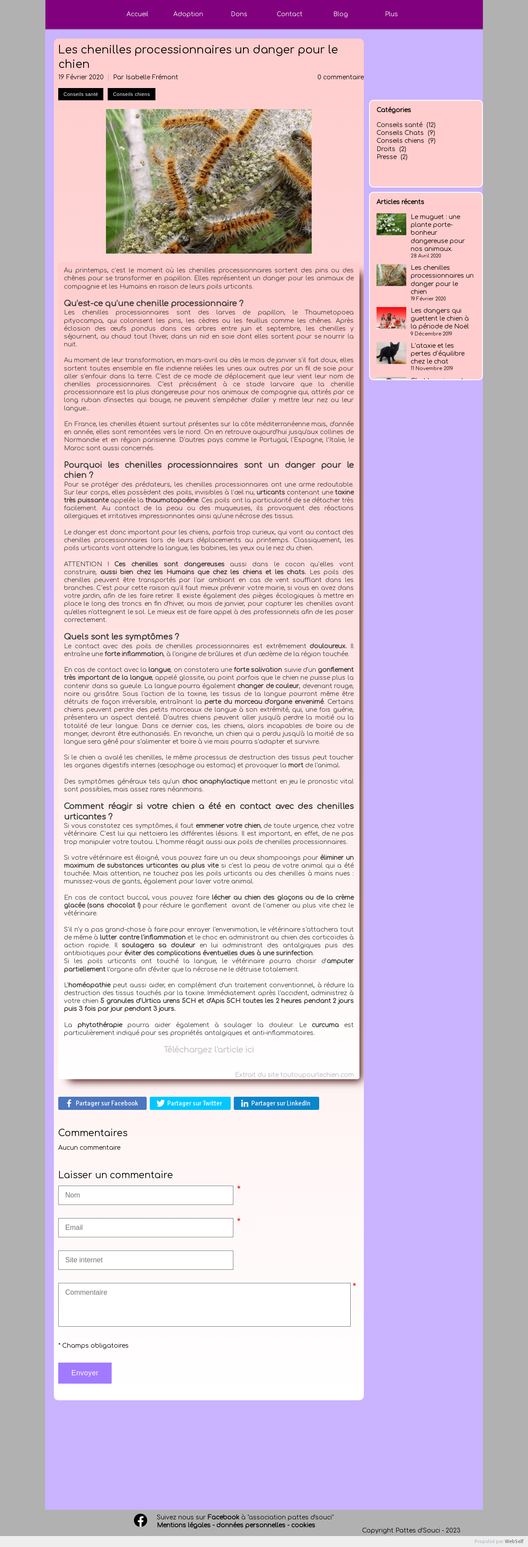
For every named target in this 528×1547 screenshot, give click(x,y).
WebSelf (514, 1541)
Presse (387, 157)
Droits (386, 149)
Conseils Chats (400, 133)
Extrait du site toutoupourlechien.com (294, 1075)
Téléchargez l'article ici (209, 1049)
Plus (391, 14)
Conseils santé (399, 125)
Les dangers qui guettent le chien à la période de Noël (440, 318)
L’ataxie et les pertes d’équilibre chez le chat (438, 354)
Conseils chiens (400, 141)
